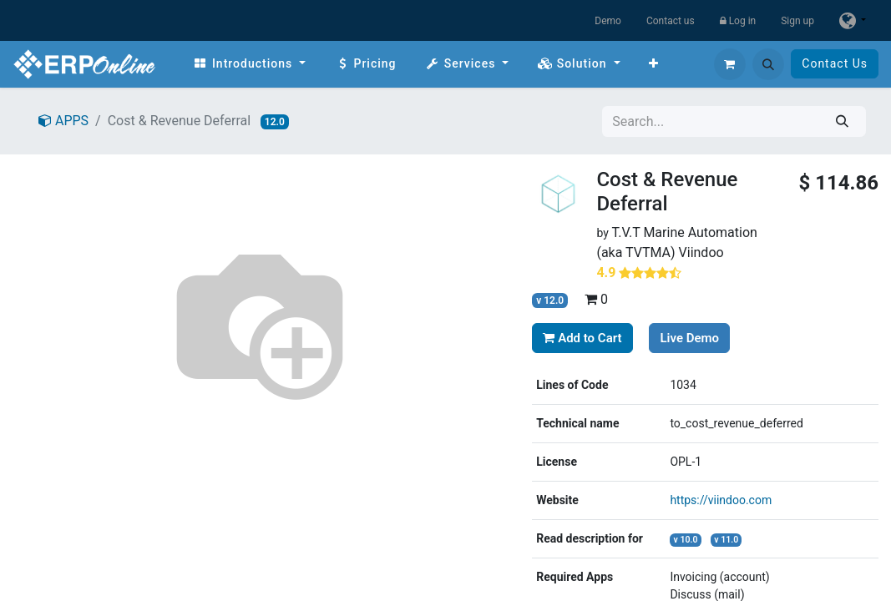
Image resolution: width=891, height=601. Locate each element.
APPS (63, 121)
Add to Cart (582, 338)
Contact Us (835, 63)
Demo (608, 21)
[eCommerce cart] (730, 64)
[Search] (842, 121)
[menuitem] (249, 64)
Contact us (670, 21)
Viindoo (701, 252)
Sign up (797, 21)
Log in (738, 21)
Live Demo (689, 338)
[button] (768, 64)
